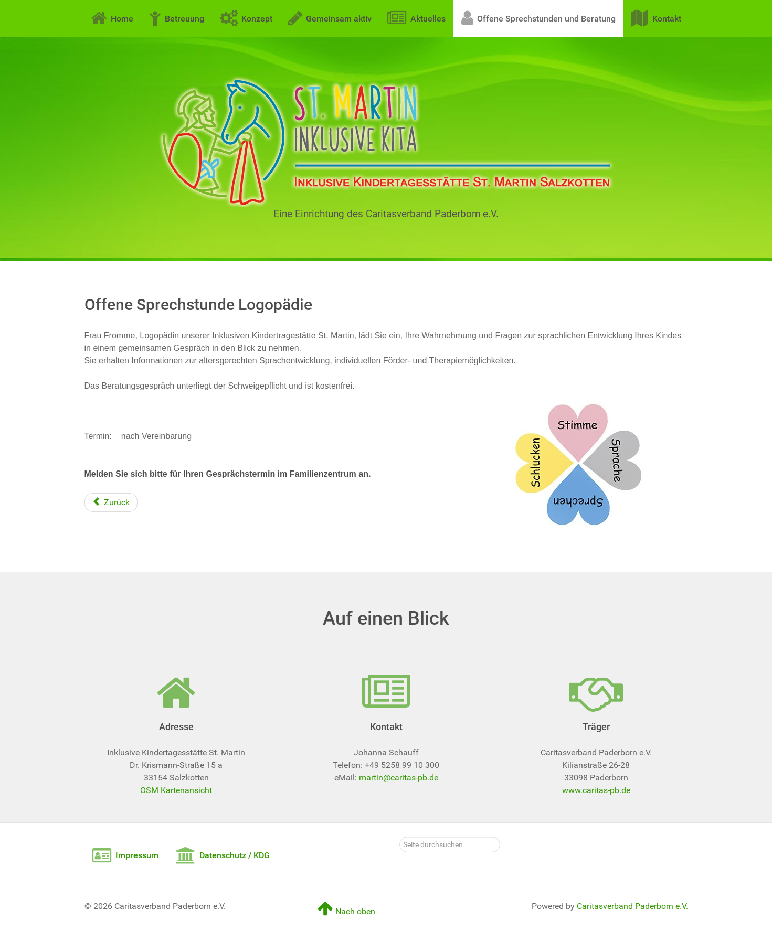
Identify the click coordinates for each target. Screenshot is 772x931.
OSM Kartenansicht (176, 790)
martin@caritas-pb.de (398, 778)
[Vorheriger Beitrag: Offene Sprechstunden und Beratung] (111, 502)
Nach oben (346, 911)
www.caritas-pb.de (596, 790)
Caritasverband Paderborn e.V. (632, 906)
